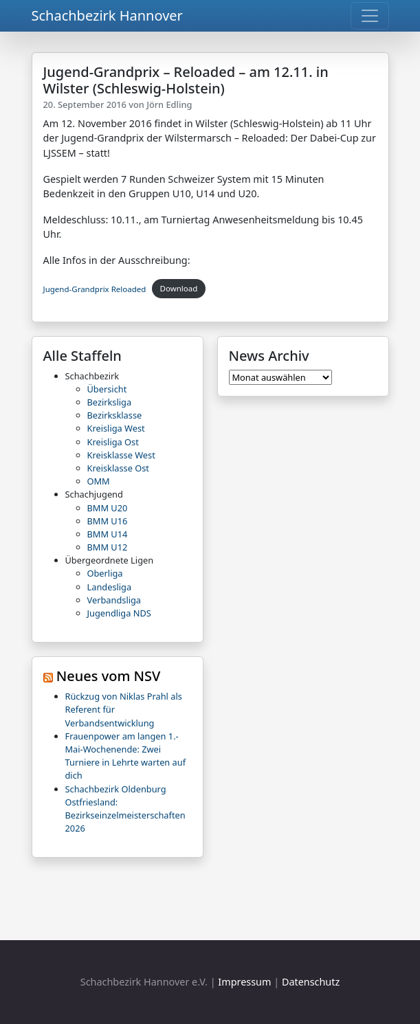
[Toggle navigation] (370, 16)
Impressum (244, 981)
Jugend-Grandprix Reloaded (94, 288)
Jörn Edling (169, 104)
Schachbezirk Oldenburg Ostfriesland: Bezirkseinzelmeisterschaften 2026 (125, 809)
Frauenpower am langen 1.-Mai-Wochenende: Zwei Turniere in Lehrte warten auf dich (125, 756)
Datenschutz (311, 981)
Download (179, 288)
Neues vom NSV (108, 676)
